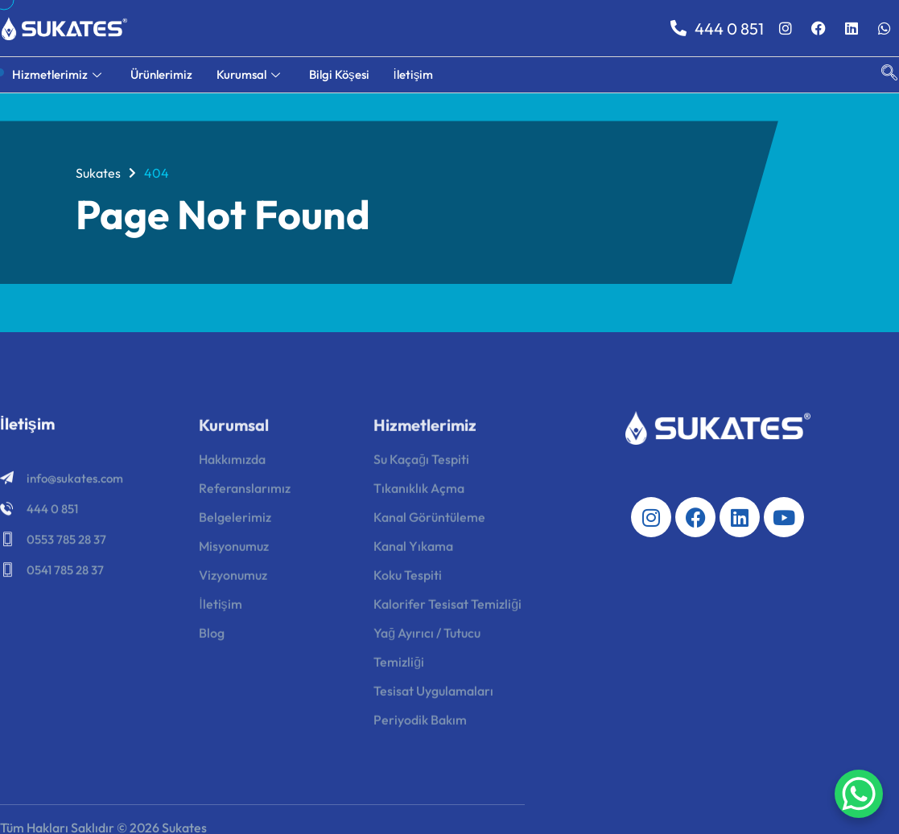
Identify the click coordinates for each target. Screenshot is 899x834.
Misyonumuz (234, 551)
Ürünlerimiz (161, 74)
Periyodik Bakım (420, 725)
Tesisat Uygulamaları (433, 696)
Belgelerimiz (235, 522)
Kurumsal (248, 74)
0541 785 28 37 (65, 573)
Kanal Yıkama (413, 551)
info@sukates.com (75, 481)
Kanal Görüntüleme (429, 522)
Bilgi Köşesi (339, 74)
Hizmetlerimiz (56, 74)
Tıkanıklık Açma (418, 493)
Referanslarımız (245, 493)
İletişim (414, 74)
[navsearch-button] (881, 75)
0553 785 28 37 (66, 542)
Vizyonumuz (233, 580)
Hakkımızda (232, 464)
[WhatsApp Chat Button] (859, 794)
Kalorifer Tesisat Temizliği (447, 609)
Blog (212, 638)
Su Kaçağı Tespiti (421, 464)
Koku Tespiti (407, 580)
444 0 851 (717, 28)
